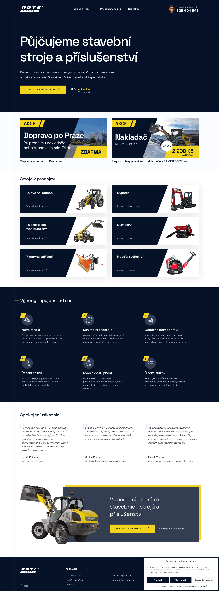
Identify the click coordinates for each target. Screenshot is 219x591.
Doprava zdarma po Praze (38, 161)
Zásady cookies (161, 586)
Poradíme (168, 521)
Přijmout (157, 580)
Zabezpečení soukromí (124, 573)
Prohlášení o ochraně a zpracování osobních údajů (187, 586)
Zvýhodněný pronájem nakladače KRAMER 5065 (147, 161)
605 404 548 (188, 10)
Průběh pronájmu (110, 9)
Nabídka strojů (82, 9)
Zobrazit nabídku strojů (43, 89)
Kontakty (133, 9)
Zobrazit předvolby (203, 580)
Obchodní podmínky (122, 568)
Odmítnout (180, 580)
